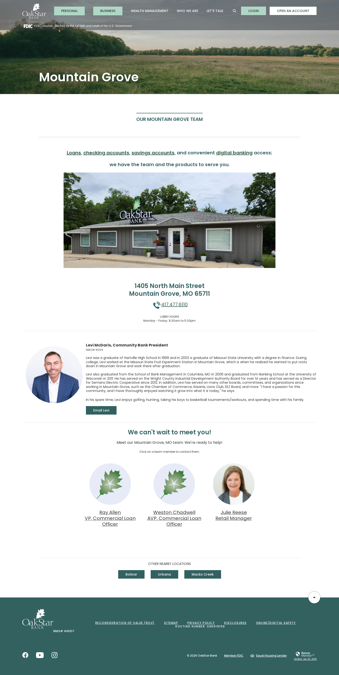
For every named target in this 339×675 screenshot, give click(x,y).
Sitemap (171, 623)
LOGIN (257, 10)
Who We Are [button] (187, 10)
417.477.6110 (174, 304)
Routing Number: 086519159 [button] (200, 626)
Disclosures (235, 623)
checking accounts (106, 152)
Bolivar (131, 574)
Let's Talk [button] (215, 10)
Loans (74, 152)
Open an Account (293, 10)
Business (107, 10)
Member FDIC (233, 656)
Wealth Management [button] (149, 10)
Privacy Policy (201, 623)
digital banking (234, 152)
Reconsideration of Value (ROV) (125, 623)
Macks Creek (203, 574)
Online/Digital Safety (276, 623)
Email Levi (105, 410)
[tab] (169, 119)
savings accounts (153, 152)
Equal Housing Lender (271, 656)
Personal (69, 10)
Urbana (164, 574)
